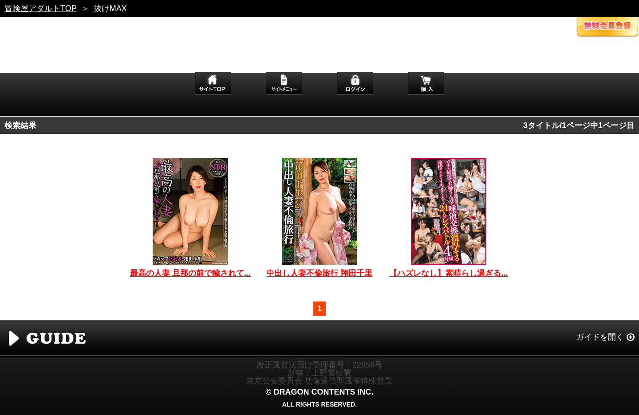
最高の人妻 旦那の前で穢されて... (190, 273)
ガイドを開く (600, 337)
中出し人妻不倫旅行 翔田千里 (319, 273)
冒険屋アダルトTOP (40, 8)
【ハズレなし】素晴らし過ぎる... (448, 273)
